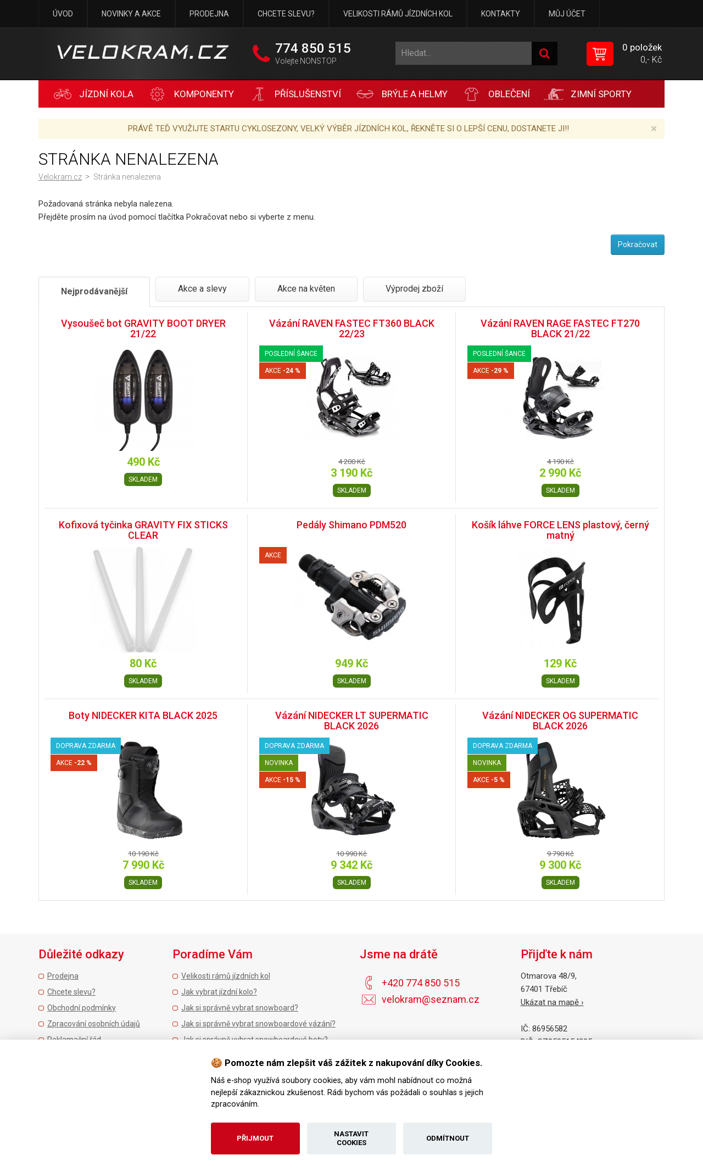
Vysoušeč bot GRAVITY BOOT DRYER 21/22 (143, 328)
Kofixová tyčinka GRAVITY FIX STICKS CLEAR (143, 530)
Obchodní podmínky (81, 1007)
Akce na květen (306, 288)
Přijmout (255, 1138)
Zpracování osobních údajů (93, 1023)
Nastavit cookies (351, 1138)
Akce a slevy (202, 288)
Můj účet (567, 13)
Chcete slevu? (286, 13)
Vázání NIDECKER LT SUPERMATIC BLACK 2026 (351, 721)
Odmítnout (447, 1138)
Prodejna (209, 13)
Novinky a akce (131, 13)
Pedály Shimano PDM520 (351, 525)
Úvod (63, 13)
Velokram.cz (60, 176)
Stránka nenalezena (127, 176)
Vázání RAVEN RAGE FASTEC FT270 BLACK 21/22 (560, 328)
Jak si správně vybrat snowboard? (239, 1007)
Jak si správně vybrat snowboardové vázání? (258, 1023)
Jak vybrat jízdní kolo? (219, 991)
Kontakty (500, 13)
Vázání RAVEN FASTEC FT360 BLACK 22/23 (351, 328)
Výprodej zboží (414, 288)
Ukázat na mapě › (552, 1002)
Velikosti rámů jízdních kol (398, 13)
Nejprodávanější (94, 291)
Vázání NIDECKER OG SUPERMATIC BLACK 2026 (560, 721)
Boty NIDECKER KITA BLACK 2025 (143, 715)
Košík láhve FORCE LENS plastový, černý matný (560, 530)
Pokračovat (637, 244)
